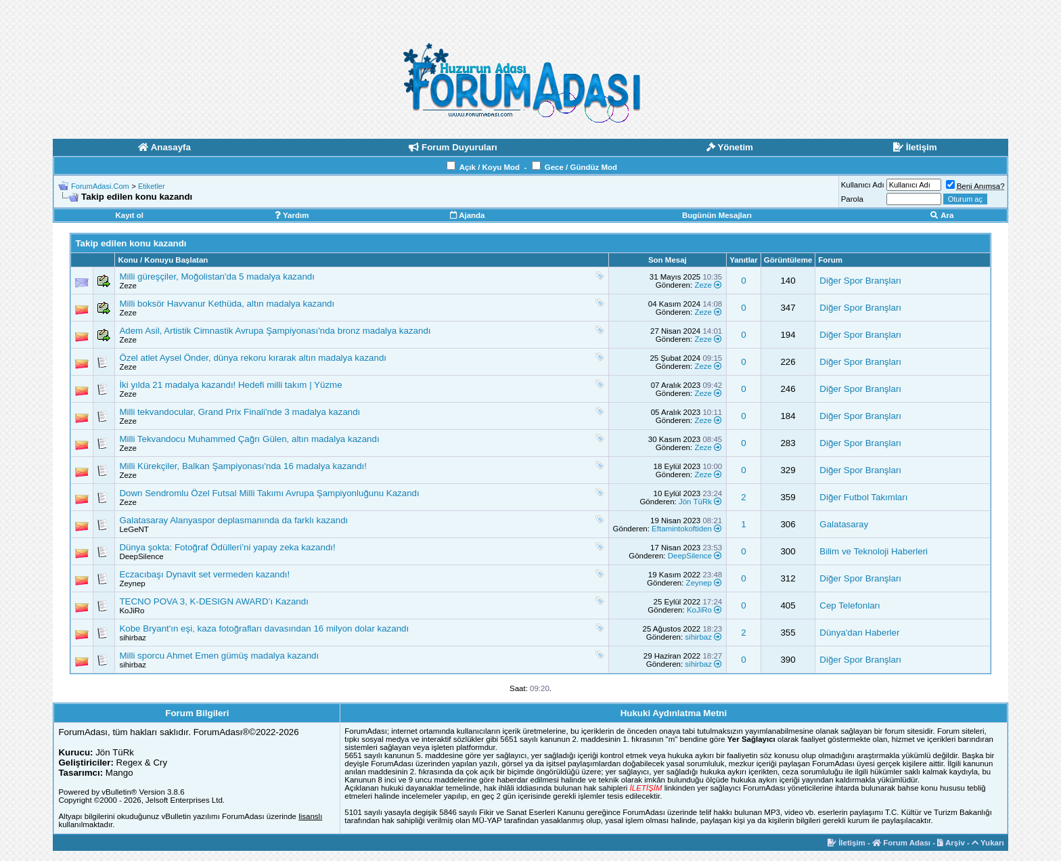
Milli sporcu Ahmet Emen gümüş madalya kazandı (219, 655)
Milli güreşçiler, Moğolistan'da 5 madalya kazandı (217, 276)
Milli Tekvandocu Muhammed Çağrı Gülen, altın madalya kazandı (249, 439)
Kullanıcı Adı (862, 185)
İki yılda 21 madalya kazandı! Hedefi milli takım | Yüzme (230, 385)
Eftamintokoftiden (682, 529)
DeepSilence (141, 556)
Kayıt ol (129, 215)
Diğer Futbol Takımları (863, 497)
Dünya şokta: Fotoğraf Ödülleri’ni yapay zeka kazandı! (227, 547)
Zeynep (132, 583)
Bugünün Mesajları (717, 215)
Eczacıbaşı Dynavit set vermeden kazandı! (204, 574)
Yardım (292, 215)
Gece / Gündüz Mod (581, 167)
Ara (941, 215)
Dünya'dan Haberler (859, 632)
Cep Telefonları (849, 605)
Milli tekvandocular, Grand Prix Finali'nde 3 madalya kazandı (239, 412)
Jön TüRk (695, 502)
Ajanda (467, 215)
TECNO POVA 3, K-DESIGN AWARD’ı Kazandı (213, 601)
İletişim (846, 843)
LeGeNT (133, 529)
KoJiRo (131, 610)
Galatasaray (843, 524)
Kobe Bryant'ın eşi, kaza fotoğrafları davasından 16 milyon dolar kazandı (264, 628)
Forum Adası (901, 843)
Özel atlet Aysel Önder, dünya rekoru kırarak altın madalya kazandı (252, 358)
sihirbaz (132, 638)
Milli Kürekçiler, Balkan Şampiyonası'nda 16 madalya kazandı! (243, 466)
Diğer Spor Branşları (860, 280)
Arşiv (951, 843)
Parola (852, 199)
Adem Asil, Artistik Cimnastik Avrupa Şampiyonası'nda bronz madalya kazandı (274, 331)
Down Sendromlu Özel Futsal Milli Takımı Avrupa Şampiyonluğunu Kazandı (269, 493)
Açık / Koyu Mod (489, 167)
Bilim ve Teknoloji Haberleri (873, 551)
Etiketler (151, 186)
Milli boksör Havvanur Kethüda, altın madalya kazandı (226, 304)
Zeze (128, 286)
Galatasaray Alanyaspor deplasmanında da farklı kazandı (233, 520)
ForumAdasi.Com (100, 186)
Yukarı (988, 843)
